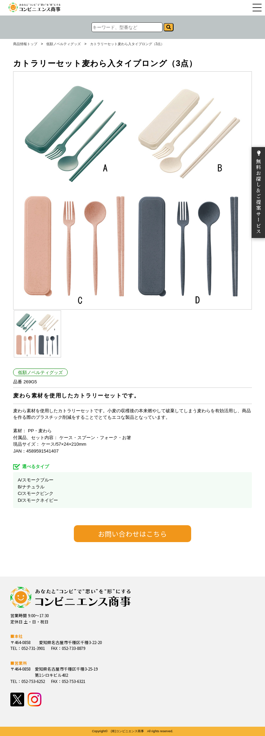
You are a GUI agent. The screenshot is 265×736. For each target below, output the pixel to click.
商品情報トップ (25, 44)
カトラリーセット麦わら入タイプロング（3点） (127, 44)
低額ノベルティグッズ (63, 44)
